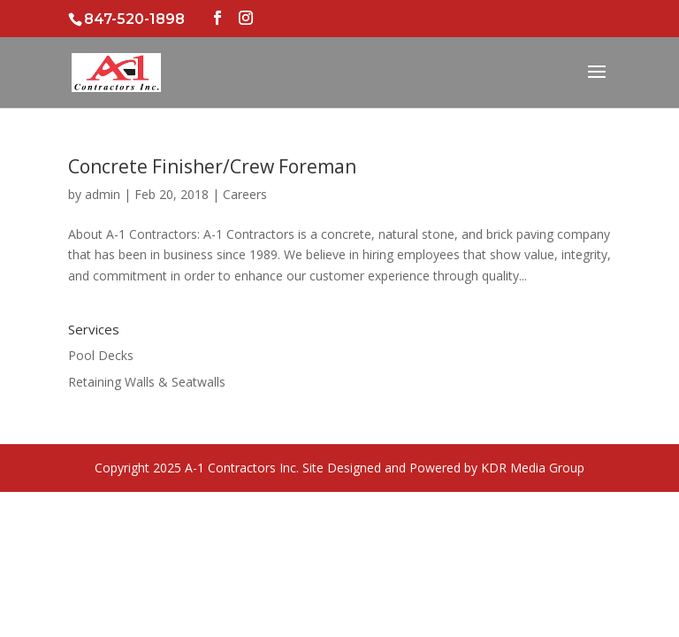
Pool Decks (101, 355)
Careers (245, 194)
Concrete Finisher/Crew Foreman (212, 166)
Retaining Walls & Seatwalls (146, 381)
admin (102, 194)
